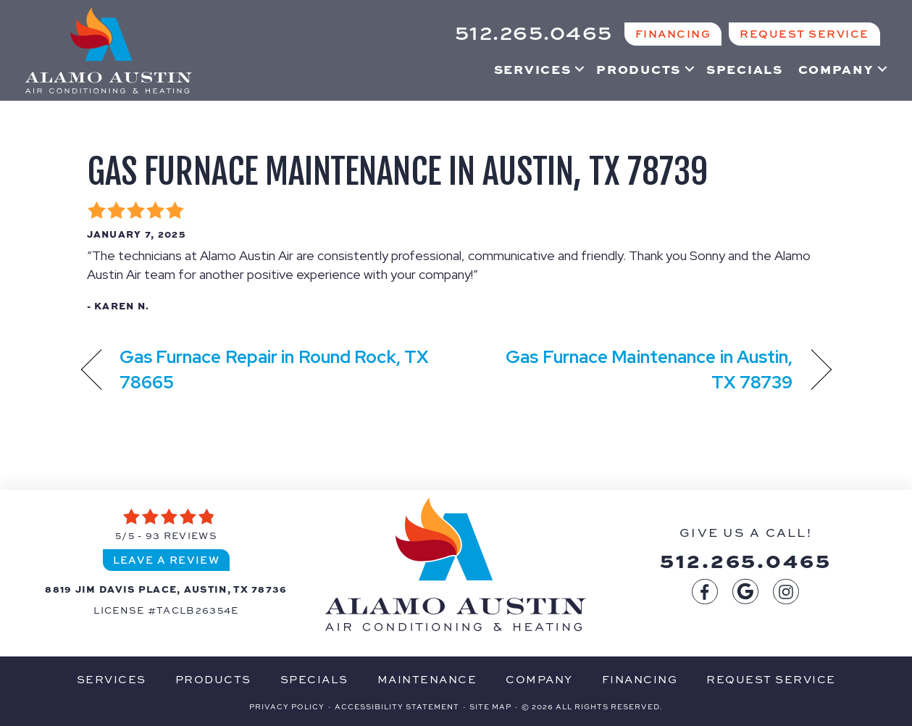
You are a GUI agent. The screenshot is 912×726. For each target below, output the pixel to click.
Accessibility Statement (397, 706)
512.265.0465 (746, 559)
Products (638, 69)
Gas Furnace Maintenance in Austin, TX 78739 (397, 171)
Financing (640, 679)
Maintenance (427, 679)
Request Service (771, 679)
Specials (744, 69)
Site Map (490, 706)
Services (533, 69)
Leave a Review (166, 559)
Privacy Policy (287, 706)
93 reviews (181, 535)
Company (836, 69)
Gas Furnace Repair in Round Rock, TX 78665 (275, 369)
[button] (579, 69)
